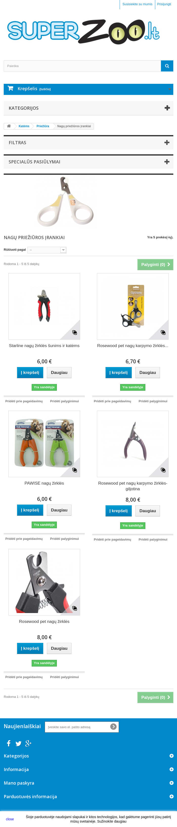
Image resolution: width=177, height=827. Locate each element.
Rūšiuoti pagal (15, 249)
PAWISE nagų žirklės (44, 483)
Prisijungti (164, 4)
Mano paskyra (19, 783)
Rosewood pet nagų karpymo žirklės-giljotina (132, 486)
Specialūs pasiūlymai (34, 162)
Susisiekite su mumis (137, 4)
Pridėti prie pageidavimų (24, 401)
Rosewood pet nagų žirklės (44, 621)
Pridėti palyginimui (64, 401)
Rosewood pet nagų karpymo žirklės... (132, 345)
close (10, 819)
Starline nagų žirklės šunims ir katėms (44, 345)
